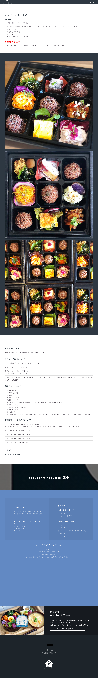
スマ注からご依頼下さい (13, 46)
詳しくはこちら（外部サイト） (67, 629)
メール (17, 531)
